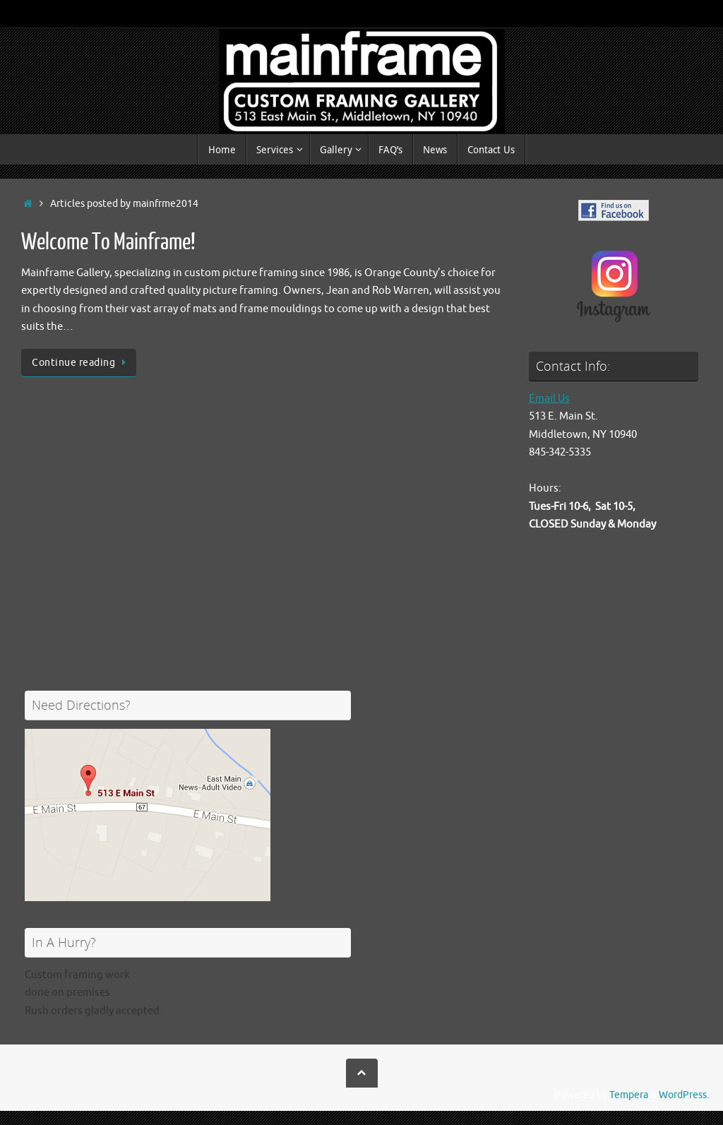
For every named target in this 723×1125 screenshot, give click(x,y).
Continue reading (81, 363)
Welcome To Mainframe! (108, 242)
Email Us (549, 398)
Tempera (628, 1095)
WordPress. (684, 1095)
